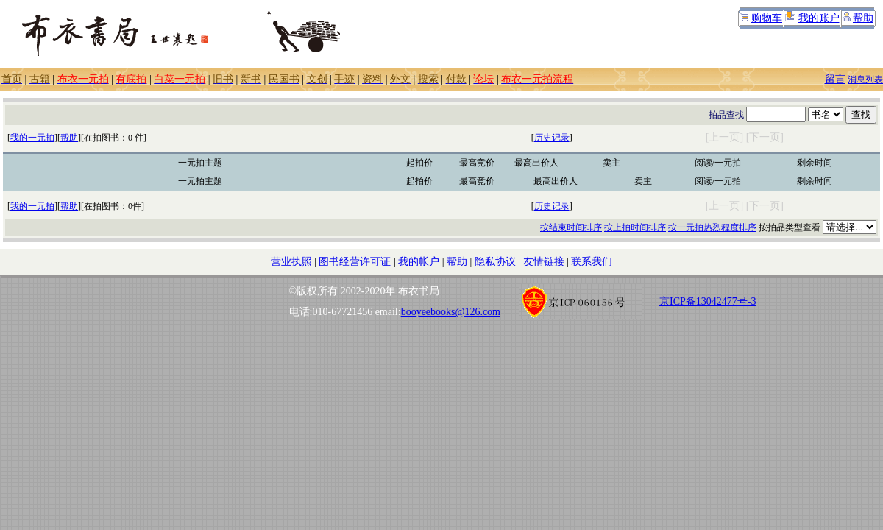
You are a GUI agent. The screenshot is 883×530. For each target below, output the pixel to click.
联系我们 (591, 261)
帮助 (863, 18)
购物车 (766, 18)
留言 (835, 79)
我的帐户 (418, 261)
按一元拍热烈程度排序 (712, 227)
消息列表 (865, 79)
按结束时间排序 (571, 227)
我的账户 (819, 18)
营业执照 (291, 261)
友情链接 (543, 261)
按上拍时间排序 (635, 227)
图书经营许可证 (355, 261)
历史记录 (552, 137)
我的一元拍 (32, 137)
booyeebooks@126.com (450, 311)
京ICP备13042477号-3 (707, 301)
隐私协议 (495, 261)
